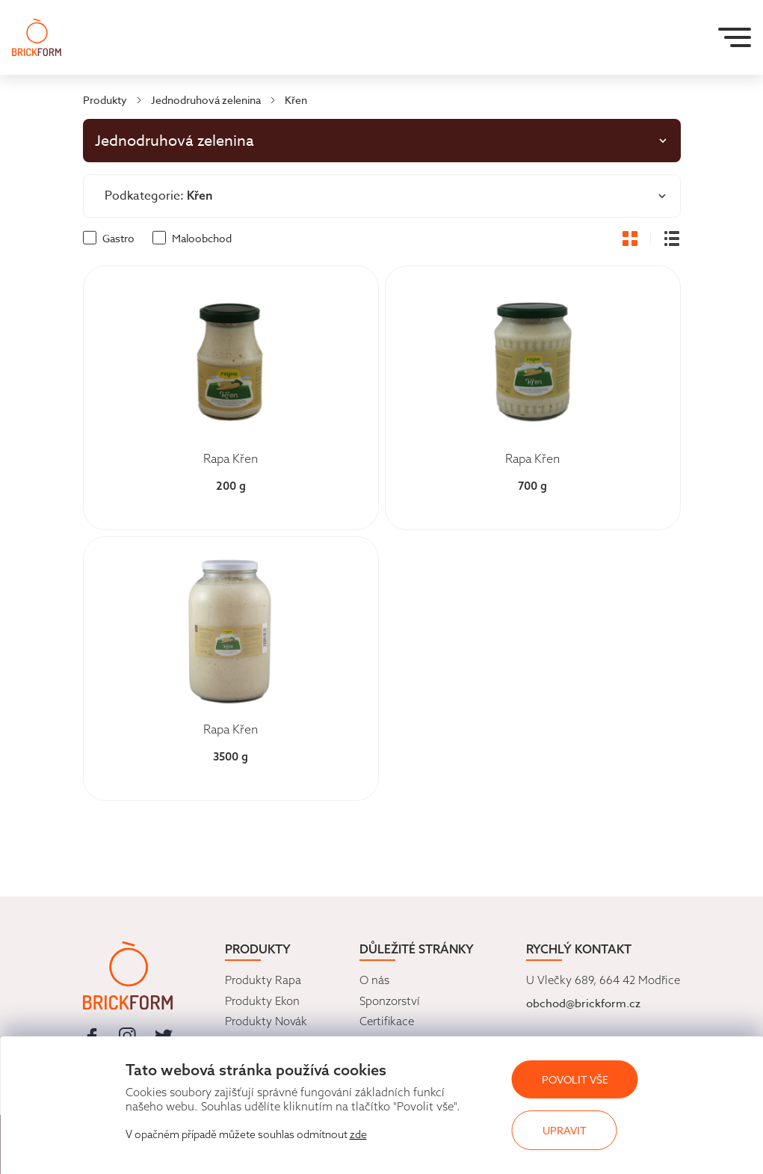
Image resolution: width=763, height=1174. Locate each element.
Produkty (105, 100)
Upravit (565, 1130)
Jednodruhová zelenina (206, 100)
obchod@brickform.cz (583, 1003)
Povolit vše (575, 1079)
